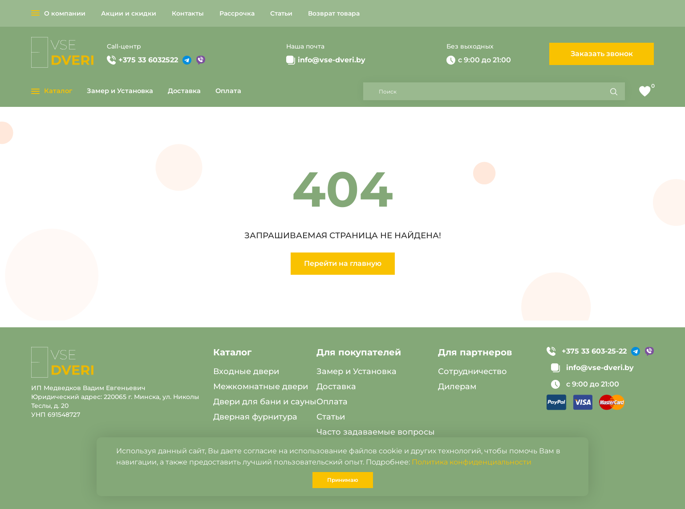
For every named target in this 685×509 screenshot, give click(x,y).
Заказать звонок (602, 53)
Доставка (184, 91)
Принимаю (342, 479)
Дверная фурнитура (255, 417)
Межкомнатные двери (260, 386)
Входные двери (246, 371)
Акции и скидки (128, 13)
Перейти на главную (342, 263)
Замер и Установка (120, 91)
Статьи (281, 13)
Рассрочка (237, 13)
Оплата (228, 91)
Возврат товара (334, 13)
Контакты (188, 13)
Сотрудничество (472, 371)
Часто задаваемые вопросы (375, 432)
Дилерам (457, 386)
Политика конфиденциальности (471, 462)
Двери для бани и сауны (264, 402)
